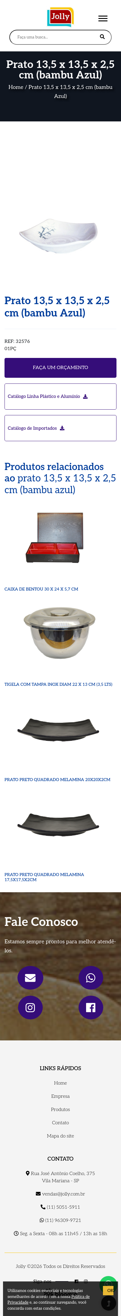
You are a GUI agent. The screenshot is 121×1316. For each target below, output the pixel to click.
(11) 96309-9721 (60, 1220)
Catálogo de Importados (36, 428)
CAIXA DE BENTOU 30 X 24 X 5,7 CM (41, 589)
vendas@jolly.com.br (60, 1194)
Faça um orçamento (60, 368)
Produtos (60, 1110)
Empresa (60, 1096)
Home (15, 87)
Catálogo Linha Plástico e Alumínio (48, 396)
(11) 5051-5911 (60, 1207)
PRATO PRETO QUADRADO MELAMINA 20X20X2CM (57, 779)
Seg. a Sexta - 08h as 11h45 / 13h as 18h (60, 1234)
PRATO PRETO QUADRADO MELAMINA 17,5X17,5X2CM (44, 877)
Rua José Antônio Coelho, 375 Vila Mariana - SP (60, 1177)
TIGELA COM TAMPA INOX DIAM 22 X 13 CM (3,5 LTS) (58, 684)
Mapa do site (60, 1136)
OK (110, 1290)
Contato (60, 1123)
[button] (102, 17)
